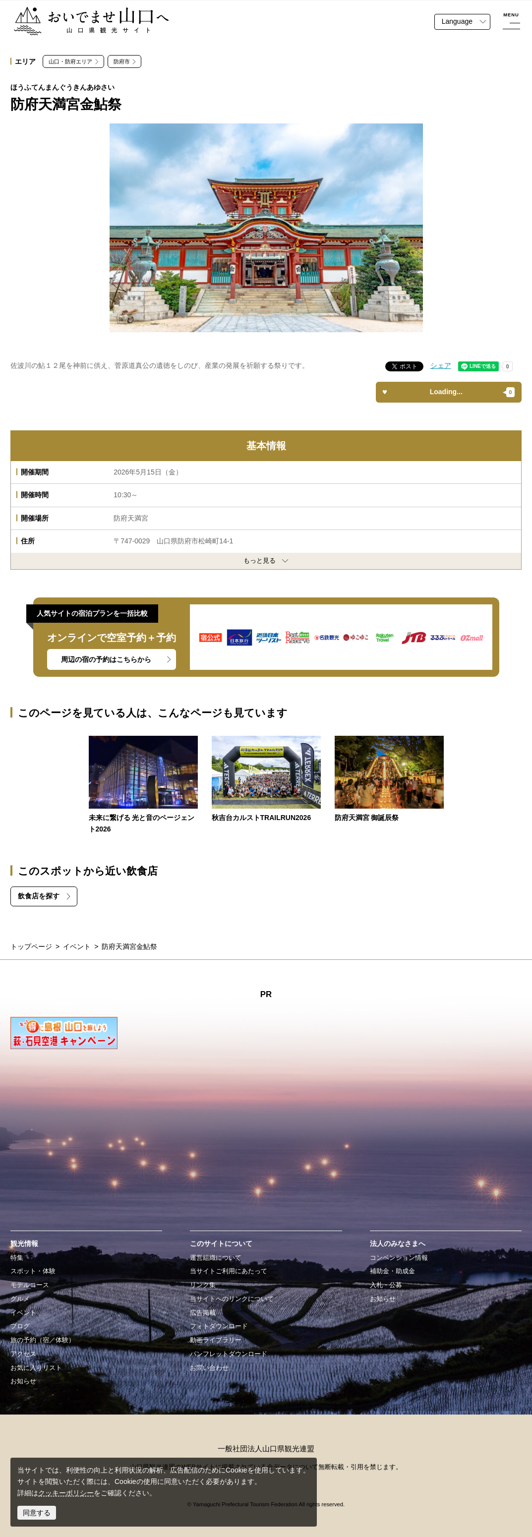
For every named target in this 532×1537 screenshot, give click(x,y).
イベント (77, 946)
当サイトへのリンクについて (232, 1299)
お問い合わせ (209, 1367)
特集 (16, 1257)
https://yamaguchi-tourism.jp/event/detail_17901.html (266, 780)
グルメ (20, 1299)
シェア (440, 365)
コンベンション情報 (399, 1257)
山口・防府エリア (70, 61)
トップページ (31, 946)
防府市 (122, 61)
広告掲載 (203, 1312)
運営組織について (215, 1257)
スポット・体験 (33, 1271)
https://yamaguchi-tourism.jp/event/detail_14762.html (389, 780)
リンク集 (203, 1285)
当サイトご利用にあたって (228, 1271)
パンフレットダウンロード (228, 1354)
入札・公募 (386, 1285)
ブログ (20, 1326)
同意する (37, 1513)
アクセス (23, 1354)
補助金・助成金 (392, 1271)
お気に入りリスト (36, 1367)
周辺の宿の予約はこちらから (106, 659)
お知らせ (23, 1381)
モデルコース (29, 1285)
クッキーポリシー (66, 1493)
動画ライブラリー (215, 1340)
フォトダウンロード (219, 1326)
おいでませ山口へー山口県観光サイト (73, 12)
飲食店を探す (38, 896)
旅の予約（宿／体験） (42, 1340)
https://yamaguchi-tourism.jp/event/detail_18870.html (143, 785)
